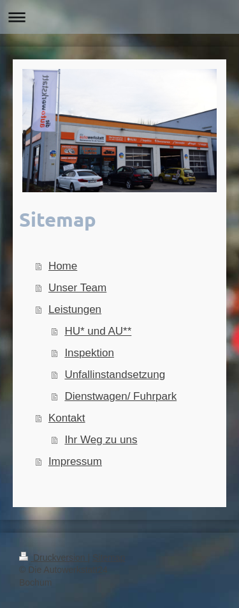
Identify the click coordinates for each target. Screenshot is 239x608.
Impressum (75, 461)
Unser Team (77, 288)
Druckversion (53, 557)
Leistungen (74, 309)
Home (62, 266)
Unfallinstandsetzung (114, 375)
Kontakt (66, 418)
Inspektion (89, 353)
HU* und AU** (97, 331)
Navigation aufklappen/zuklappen (119, 17)
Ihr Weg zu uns (100, 440)
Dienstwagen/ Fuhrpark (120, 396)
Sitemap (108, 557)
